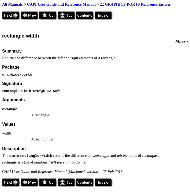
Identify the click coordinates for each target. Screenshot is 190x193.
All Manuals (12, 4)
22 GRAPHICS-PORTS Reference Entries (135, 4)
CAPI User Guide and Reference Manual (61, 4)
